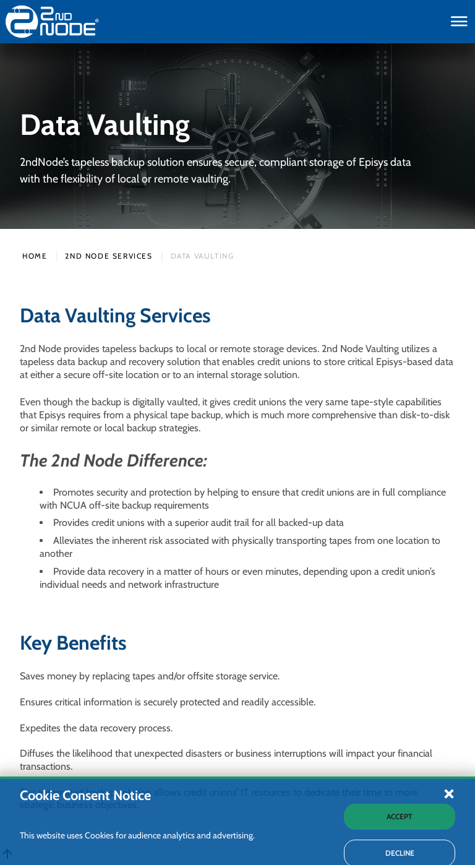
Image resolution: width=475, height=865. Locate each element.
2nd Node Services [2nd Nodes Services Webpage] (108, 255)
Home (34, 255)
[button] (449, 843)
